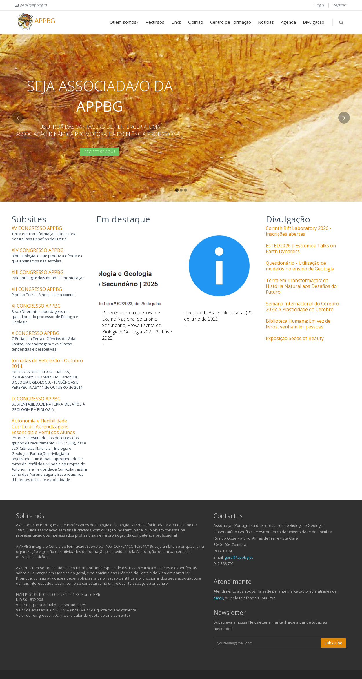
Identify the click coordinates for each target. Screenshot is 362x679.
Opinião (195, 22)
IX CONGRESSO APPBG (36, 398)
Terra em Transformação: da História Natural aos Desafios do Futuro (301, 286)
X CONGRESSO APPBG (35, 333)
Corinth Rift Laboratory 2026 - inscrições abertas (298, 231)
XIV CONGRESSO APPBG (37, 250)
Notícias (266, 22)
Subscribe (333, 643)
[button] (18, 157)
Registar (339, 5)
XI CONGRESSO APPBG (36, 306)
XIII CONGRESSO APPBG (37, 272)
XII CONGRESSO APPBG (37, 289)
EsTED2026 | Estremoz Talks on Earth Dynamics (301, 248)
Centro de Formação (230, 22)
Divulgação (313, 22)
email (218, 597)
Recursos (154, 22)
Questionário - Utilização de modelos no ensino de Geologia (300, 266)
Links (176, 22)
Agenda (288, 22)
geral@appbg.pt (239, 557)
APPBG (35, 21)
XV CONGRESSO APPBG (37, 228)
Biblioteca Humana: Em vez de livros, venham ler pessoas (298, 324)
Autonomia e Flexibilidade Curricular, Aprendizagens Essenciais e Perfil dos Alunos (43, 426)
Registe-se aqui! (99, 151)
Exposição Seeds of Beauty (295, 338)
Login (319, 5)
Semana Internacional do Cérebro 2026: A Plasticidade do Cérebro (302, 306)
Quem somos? (124, 22)
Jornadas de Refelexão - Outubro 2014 (47, 363)
